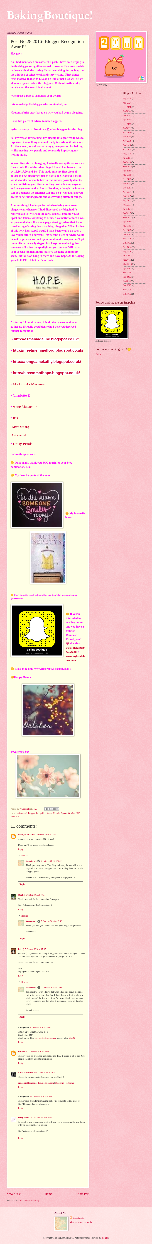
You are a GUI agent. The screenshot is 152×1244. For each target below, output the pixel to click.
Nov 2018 (127, 141)
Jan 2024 (126, 111)
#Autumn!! (22, 813)
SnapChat (15, 817)
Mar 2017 (127, 226)
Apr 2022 (127, 120)
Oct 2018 (127, 145)
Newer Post (14, 1193)
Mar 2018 (127, 175)
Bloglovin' (59, 1083)
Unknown (22, 1052)
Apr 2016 (127, 268)
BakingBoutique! (50, 15)
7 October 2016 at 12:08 (51, 861)
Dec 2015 (127, 285)
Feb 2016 (127, 277)
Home (48, 1193)
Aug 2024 (127, 98)
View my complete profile (81, 1222)
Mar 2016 (127, 273)
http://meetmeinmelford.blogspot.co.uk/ (48, 350)
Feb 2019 (127, 132)
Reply (20, 849)
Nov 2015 (127, 290)
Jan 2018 (126, 183)
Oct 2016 (127, 243)
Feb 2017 (127, 230)
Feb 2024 (127, 107)
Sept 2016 (127, 247)
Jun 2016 (127, 260)
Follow (99, 354)
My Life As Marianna (29, 384)
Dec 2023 (127, 115)
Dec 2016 (127, 234)
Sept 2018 (127, 149)
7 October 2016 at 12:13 (51, 988)
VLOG (72, 1038)
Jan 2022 (126, 128)
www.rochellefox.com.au (45, 1038)
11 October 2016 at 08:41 (45, 1072)
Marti (20, 895)
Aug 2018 (127, 154)
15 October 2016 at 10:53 (41, 1117)
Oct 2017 (127, 196)
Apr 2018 (127, 171)
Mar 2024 (127, 103)
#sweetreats (31, 861)
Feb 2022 (127, 124)
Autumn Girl (19, 435)
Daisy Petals (23, 444)
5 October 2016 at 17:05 (35, 949)
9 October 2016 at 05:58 (38, 1052)
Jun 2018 (127, 162)
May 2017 (127, 217)
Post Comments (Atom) (28, 1200)
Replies (24, 855)
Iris (15, 418)
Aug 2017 (127, 205)
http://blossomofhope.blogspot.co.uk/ (46, 373)
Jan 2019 (126, 137)
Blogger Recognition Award (40, 813)
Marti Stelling (21, 426)
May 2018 (127, 166)
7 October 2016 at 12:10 (51, 921)
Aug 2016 (127, 251)
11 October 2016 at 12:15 (41, 1097)
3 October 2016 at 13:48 (45, 834)
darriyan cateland (26, 834)
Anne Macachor (25, 407)
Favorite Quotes (60, 813)
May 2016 (127, 264)
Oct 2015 (127, 294)
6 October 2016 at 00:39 (40, 1027)
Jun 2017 (127, 213)
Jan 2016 (126, 281)
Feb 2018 (127, 179)
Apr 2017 (127, 221)
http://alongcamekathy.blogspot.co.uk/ (47, 361)
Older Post (82, 1193)
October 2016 (74, 813)
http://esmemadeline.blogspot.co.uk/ (46, 339)
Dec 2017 (127, 188)
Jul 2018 (126, 158)
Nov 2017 (127, 192)
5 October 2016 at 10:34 (34, 895)
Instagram (70, 1083)
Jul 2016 (126, 256)
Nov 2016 (127, 238)
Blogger (105, 1238)
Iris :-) (21, 949)
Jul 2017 (126, 209)
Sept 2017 (127, 200)
